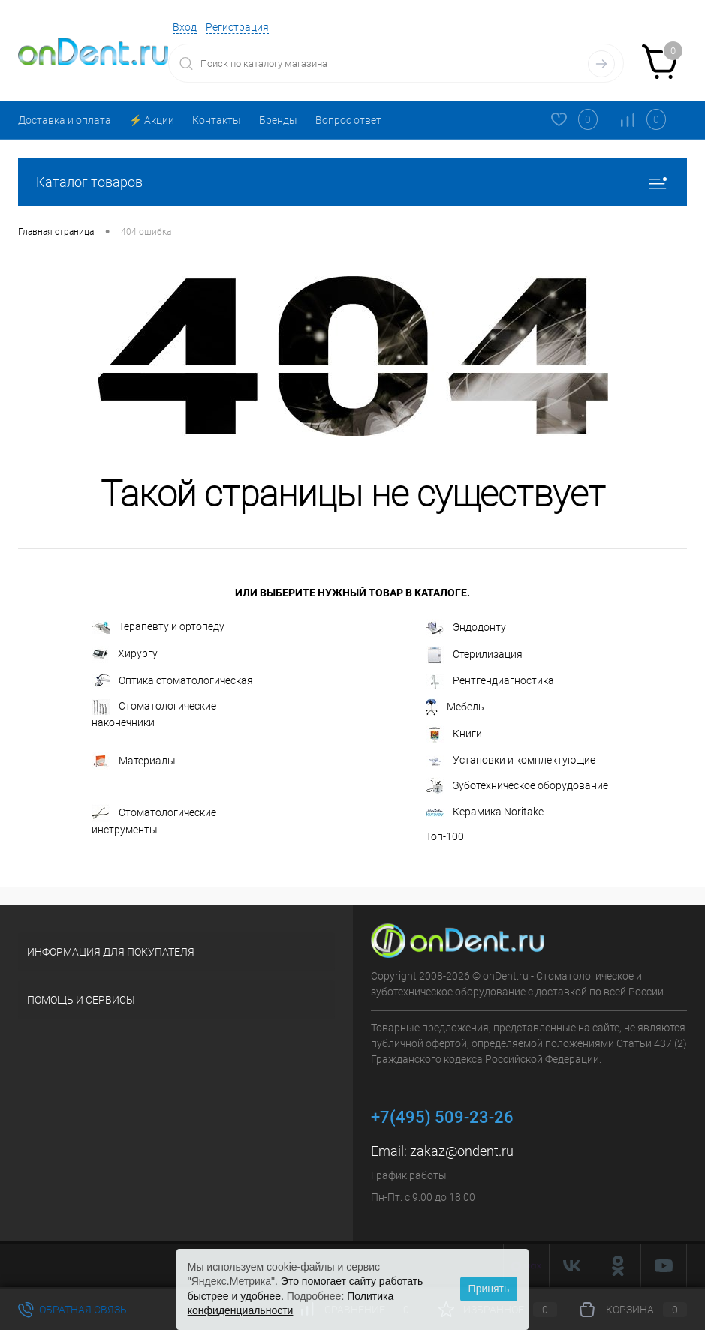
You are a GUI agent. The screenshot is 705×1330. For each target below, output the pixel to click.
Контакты (216, 120)
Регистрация (237, 27)
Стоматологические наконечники (154, 713)
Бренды (278, 120)
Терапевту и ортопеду (158, 627)
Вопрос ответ (348, 120)
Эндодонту (466, 628)
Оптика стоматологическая (172, 681)
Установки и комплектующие (510, 760)
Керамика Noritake (485, 812)
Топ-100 (445, 836)
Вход (185, 27)
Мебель (455, 707)
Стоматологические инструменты (154, 820)
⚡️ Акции (151, 120)
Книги (454, 734)
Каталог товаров (352, 182)
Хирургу (125, 654)
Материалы (134, 761)
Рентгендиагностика (490, 681)
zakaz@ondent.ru (462, 1151)
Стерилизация (474, 655)
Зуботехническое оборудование (517, 786)
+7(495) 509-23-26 (442, 1117)
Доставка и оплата (64, 120)
